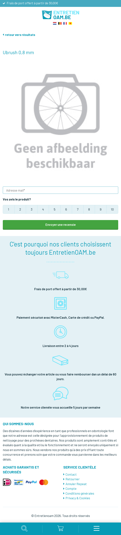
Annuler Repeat (76, 484)
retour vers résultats (20, 34)
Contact (71, 474)
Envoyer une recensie (60, 224)
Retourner (73, 479)
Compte (71, 488)
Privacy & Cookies (78, 498)
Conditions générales (80, 493)
